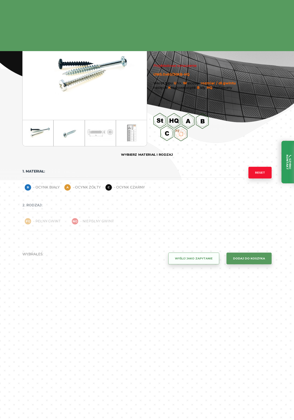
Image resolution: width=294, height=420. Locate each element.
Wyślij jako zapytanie (194, 258)
